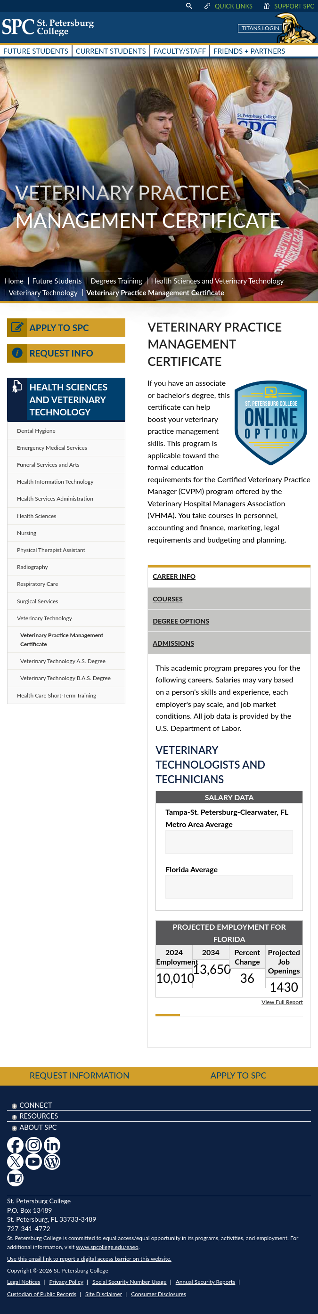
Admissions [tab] (173, 643)
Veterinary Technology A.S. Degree (63, 661)
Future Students (57, 280)
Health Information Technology (55, 481)
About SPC (38, 1127)
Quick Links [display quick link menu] (228, 6)
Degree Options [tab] (181, 621)
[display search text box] (189, 6)
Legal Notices (23, 1281)
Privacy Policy (66, 1281)
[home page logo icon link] (51, 27)
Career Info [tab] (174, 576)
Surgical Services (37, 601)
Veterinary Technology (43, 292)
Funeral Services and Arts (48, 464)
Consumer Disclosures (158, 1294)
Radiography (32, 566)
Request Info (50, 353)
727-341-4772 (28, 1229)
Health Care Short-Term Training (56, 695)
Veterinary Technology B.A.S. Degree (65, 677)
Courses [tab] (167, 599)
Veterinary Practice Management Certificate (61, 640)
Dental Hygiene (36, 430)
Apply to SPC (48, 327)
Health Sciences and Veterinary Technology (217, 280)
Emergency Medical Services (52, 447)
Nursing (26, 532)
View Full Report (282, 1001)
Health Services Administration (55, 498)
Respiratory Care (37, 583)
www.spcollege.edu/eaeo (107, 1246)
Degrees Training (116, 280)
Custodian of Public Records (41, 1294)
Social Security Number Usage (129, 1281)
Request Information (80, 1075)
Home (14, 280)
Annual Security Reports (206, 1281)
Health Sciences (36, 515)
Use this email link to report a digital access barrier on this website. (89, 1258)
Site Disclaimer (103, 1294)
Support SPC (288, 6)
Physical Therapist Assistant (51, 549)
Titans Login (260, 28)
